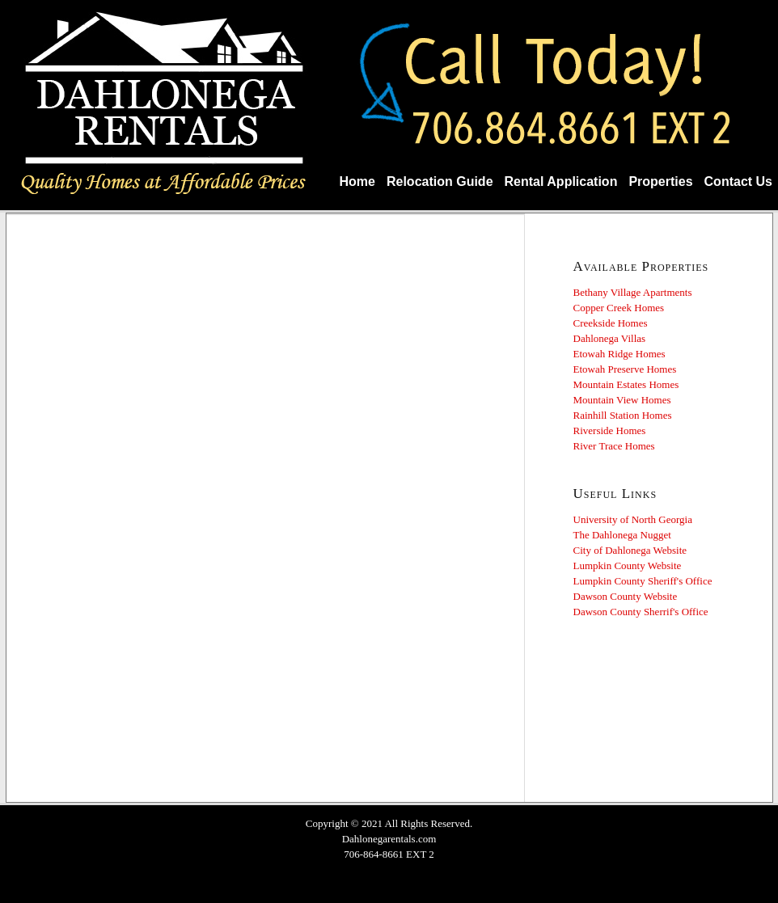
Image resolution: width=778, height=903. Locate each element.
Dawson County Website (625, 596)
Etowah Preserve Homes (625, 369)
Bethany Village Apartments (632, 292)
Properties (660, 181)
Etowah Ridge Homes (619, 354)
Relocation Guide (440, 181)
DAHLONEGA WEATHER (667, 710)
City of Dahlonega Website (630, 550)
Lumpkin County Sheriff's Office (642, 581)
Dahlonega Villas (609, 338)
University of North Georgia (632, 519)
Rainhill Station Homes (622, 415)
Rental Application (561, 181)
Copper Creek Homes (619, 308)
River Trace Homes (614, 446)
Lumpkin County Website (627, 565)
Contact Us (738, 181)
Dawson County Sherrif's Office (640, 612)
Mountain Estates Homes (626, 384)
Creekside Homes (610, 323)
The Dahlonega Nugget (622, 535)
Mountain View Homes (622, 400)
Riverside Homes (609, 430)
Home (357, 181)
